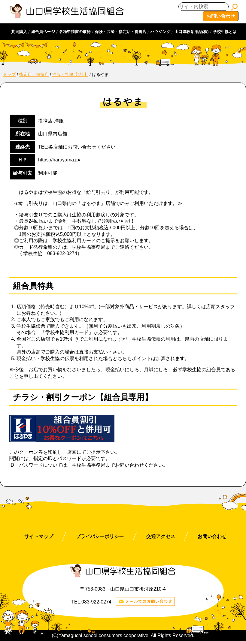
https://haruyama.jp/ (59, 159)
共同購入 (19, 31)
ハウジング (160, 31)
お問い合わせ (220, 16)
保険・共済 (105, 31)
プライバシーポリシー (100, 536)
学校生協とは (225, 31)
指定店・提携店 (132, 31)
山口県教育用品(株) (192, 31)
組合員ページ (43, 31)
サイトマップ (38, 536)
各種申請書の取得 (75, 31)
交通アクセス (160, 536)
